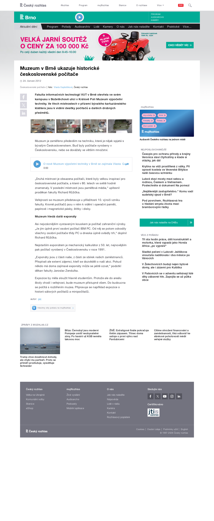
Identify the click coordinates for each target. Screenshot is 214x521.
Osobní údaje (153, 492)
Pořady (66, 26)
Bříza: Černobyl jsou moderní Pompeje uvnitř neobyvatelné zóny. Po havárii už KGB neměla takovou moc (83, 425)
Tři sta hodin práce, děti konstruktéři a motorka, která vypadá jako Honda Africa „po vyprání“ (175, 261)
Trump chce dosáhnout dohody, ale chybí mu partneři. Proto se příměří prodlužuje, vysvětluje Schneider (38, 425)
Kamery (155, 20)
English (184, 492)
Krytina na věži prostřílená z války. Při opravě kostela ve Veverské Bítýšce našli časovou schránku (175, 174)
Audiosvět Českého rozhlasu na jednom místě (162, 139)
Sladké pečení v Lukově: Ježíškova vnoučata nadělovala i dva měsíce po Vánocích (176, 277)
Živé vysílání (149, 126)
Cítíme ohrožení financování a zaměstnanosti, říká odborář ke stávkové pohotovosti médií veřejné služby (172, 425)
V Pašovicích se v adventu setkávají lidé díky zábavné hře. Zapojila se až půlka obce (176, 306)
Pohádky (147, 121)
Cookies (140, 492)
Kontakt (158, 26)
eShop (29, 471)
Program (83, 5)
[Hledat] (190, 5)
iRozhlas (65, 5)
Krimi (162, 115)
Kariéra (111, 471)
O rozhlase (141, 5)
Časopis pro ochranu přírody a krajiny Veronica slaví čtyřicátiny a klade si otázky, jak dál (175, 158)
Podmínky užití (170, 492)
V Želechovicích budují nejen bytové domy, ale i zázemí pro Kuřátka (173, 291)
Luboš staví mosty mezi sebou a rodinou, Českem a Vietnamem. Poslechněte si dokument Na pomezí (176, 190)
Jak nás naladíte (139, 26)
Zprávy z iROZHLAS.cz (34, 388)
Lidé (96, 26)
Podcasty (72, 467)
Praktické (173, 26)
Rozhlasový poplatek (118, 480)
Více (187, 26)
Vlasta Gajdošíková (63, 150)
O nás (121, 26)
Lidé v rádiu (113, 467)
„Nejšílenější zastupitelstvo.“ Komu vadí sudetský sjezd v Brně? (176, 204)
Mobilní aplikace (75, 471)
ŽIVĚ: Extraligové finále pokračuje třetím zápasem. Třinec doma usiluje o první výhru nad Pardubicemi (129, 425)
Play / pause (37, 227)
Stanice (122, 5)
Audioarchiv (157, 17)
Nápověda (112, 462)
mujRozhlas (103, 5)
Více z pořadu (150, 252)
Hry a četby (149, 115)
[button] (127, 227)
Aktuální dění (28, 26)
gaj (39, 362)
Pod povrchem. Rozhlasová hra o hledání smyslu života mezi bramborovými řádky (175, 219)
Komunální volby (35, 462)
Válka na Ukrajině (35, 458)
